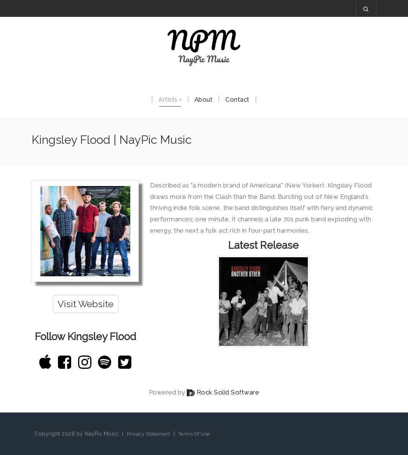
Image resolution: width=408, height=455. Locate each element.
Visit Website (85, 303)
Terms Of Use (194, 434)
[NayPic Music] (204, 47)
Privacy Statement (148, 434)
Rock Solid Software (228, 392)
